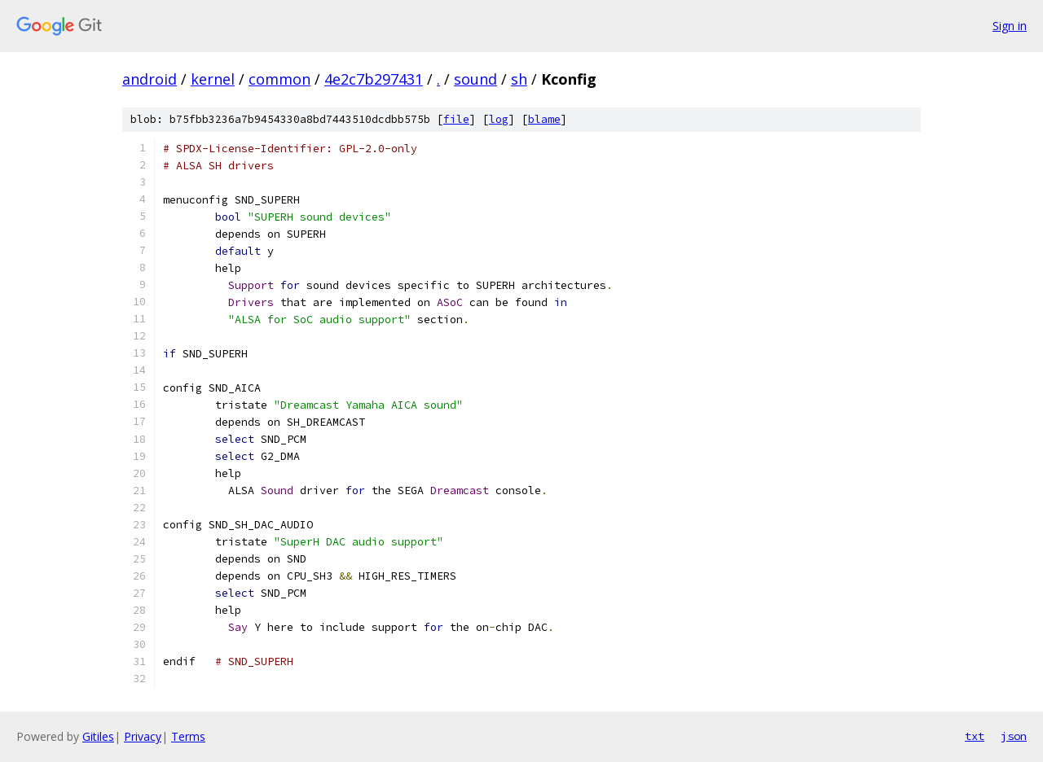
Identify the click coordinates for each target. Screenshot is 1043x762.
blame (544, 119)
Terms (188, 736)
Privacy (142, 736)
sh (519, 79)
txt (974, 736)
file (456, 119)
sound (475, 79)
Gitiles (98, 736)
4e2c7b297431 (373, 79)
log (498, 119)
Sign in (1009, 25)
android (149, 79)
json (1014, 736)
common (279, 79)
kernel (213, 79)
